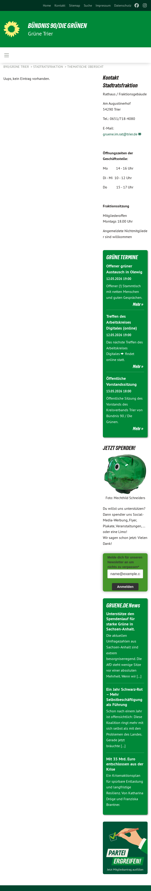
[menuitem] (47, 5)
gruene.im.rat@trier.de (120, 134)
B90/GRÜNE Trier (16, 67)
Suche (88, 5)
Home (47, 5)
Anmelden (125, 585)
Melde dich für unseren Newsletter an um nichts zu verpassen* (124, 561)
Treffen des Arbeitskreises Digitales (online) (121, 321)
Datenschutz (122, 5)
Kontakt (59, 5)
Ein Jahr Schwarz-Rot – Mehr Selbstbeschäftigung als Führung (124, 695)
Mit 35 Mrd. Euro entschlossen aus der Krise (124, 763)
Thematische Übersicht (85, 67)
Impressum (103, 5)
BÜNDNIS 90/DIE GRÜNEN (59, 25)
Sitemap (74, 5)
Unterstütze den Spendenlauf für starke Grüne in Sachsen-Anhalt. (120, 620)
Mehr (137, 304)
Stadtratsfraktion (48, 67)
